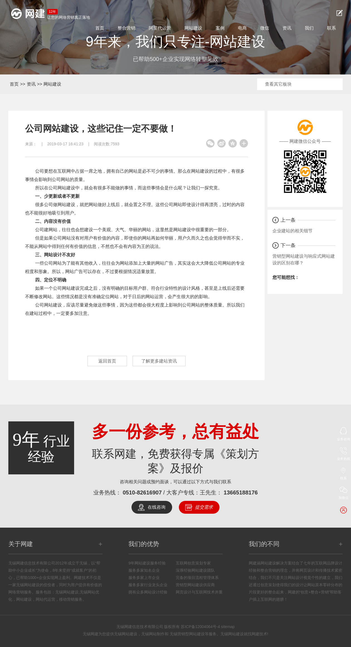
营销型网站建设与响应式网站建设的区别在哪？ (303, 259)
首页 (99, 28)
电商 (242, 28)
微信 (264, 28)
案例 (220, 28)
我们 (309, 28)
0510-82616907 (142, 492)
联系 (331, 28)
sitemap (228, 626)
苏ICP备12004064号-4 (200, 626)
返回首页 (107, 361)
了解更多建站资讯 (159, 361)
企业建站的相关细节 (292, 230)
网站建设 (193, 28)
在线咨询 (156, 507)
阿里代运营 (160, 28)
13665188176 (241, 492)
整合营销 (126, 28)
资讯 (286, 28)
